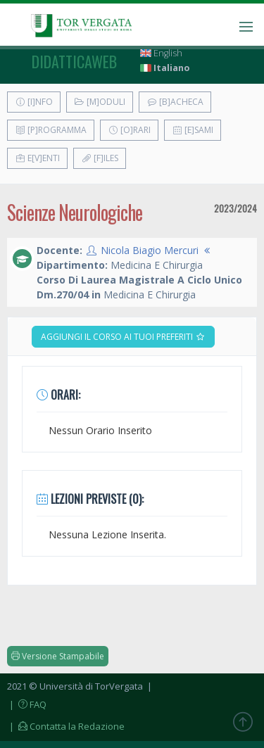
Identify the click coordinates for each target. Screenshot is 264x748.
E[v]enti (37, 158)
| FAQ (26, 704)
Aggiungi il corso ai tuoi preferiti (123, 337)
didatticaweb (74, 61)
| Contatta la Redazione (66, 726)
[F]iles (99, 158)
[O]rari (129, 130)
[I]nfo (34, 102)
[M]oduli (99, 102)
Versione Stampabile (57, 656)
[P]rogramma (51, 130)
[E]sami (192, 130)
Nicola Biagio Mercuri (150, 250)
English (161, 53)
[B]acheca (174, 102)
